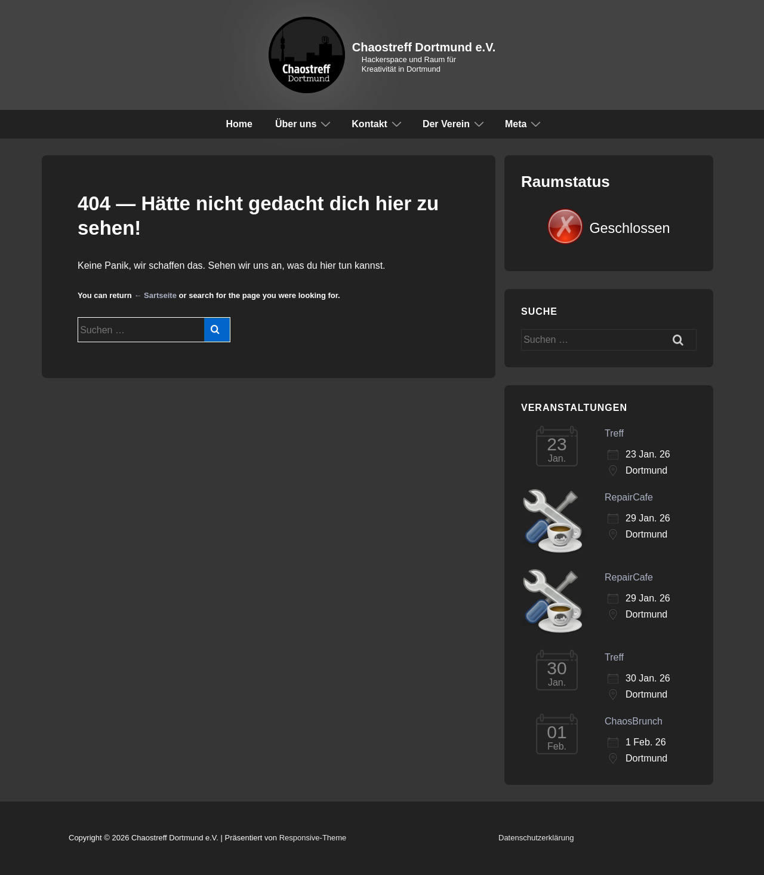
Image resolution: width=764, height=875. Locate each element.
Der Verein (455, 123)
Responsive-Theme (313, 837)
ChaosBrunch (634, 721)
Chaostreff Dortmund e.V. (423, 47)
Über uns (304, 123)
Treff (614, 433)
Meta (524, 123)
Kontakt (378, 123)
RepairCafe (629, 497)
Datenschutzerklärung (536, 837)
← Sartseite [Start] (155, 295)
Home (239, 124)
